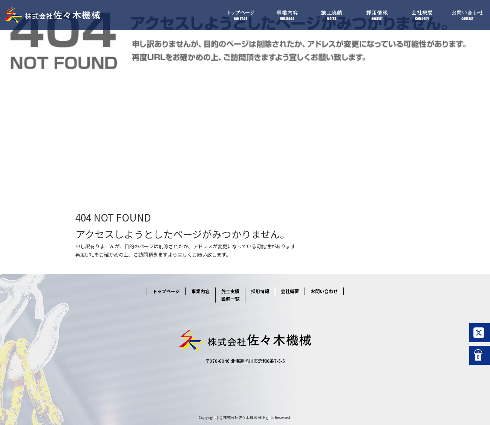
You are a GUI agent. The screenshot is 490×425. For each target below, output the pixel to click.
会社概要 (422, 15)
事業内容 (286, 15)
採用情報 (377, 15)
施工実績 (331, 15)
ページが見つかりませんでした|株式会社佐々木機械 (46, 165)
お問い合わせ (467, 15)
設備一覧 (230, 298)
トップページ (241, 15)
